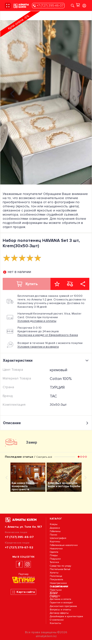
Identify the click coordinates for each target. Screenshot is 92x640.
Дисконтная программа (63, 606)
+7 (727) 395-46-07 (48, 6)
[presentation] (12, 93)
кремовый (58, 370)
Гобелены (55, 531)
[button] (79, 457)
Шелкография (58, 538)
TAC (53, 396)
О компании (57, 620)
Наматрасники (58, 583)
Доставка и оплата (60, 599)
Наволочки (56, 548)
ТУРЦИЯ (57, 387)
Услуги (54, 592)
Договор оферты (59, 612)
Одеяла (54, 551)
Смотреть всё (44, 456)
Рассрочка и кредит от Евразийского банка (47, 335)
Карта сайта (23, 592)
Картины (55, 541)
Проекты (55, 595)
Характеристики (46, 360)
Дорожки (55, 527)
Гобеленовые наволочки (64, 545)
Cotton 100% (61, 378)
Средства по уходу (60, 565)
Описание (46, 423)
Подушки (55, 558)
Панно (53, 534)
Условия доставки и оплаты (36, 321)
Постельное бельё (60, 569)
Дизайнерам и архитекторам (66, 616)
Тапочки (54, 562)
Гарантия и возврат (61, 602)
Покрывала (56, 579)
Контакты (55, 623)
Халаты (54, 572)
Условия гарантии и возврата (38, 347)
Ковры (54, 524)
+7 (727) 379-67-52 (19, 547)
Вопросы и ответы (60, 609)
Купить (27, 284)
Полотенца (56, 576)
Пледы (54, 555)
